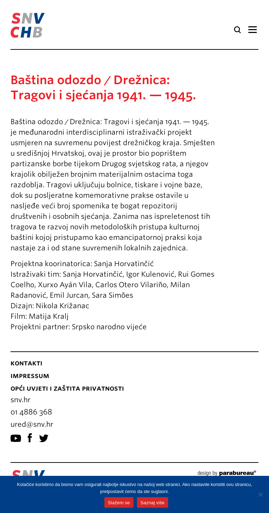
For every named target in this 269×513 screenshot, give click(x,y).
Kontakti (26, 363)
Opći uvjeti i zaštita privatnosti (67, 388)
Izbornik (252, 30)
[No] (260, 494)
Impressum (30, 375)
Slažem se (119, 502)
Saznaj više (152, 502)
